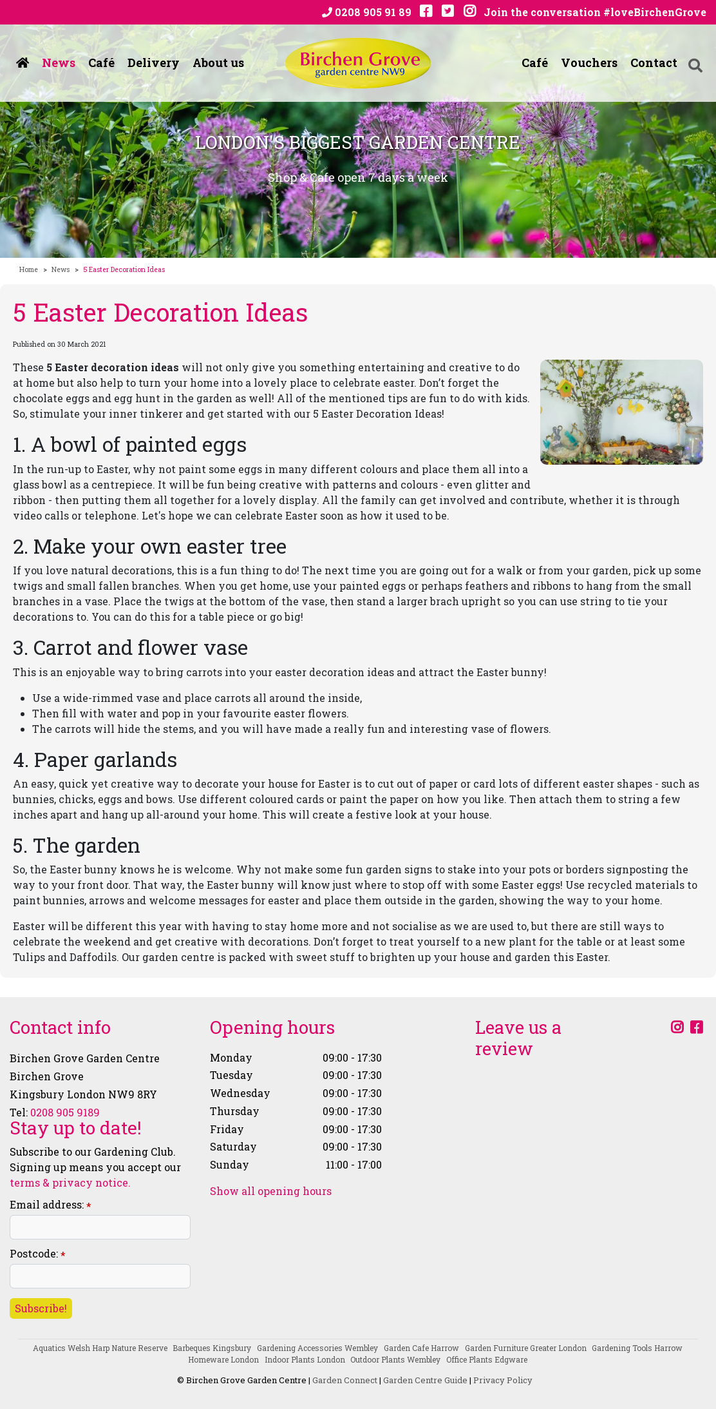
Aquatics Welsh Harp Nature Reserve (100, 1348)
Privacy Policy (502, 1380)
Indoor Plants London (305, 1359)
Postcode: (38, 1254)
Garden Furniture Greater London (526, 1348)
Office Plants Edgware (486, 1359)
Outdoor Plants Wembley (395, 1359)
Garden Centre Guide (425, 1380)
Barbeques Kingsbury (212, 1348)
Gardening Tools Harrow (637, 1348)
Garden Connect (344, 1380)
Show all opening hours (271, 1191)
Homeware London (223, 1359)
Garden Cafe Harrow (421, 1348)
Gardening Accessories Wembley (317, 1348)
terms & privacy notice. (70, 1182)
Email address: (50, 1205)
